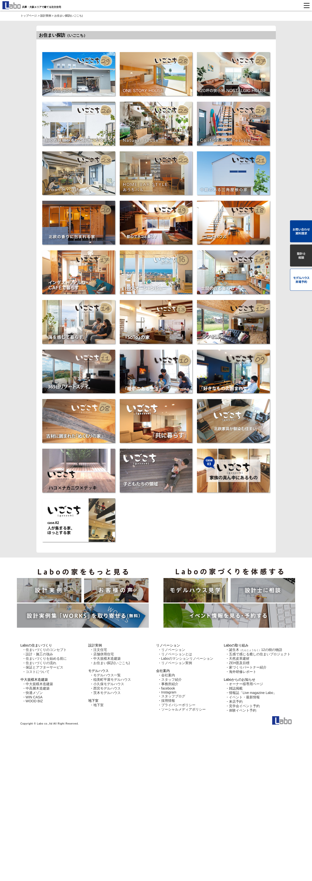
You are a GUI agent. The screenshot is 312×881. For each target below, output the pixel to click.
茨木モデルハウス (107, 693)
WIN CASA (34, 697)
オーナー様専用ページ (246, 684)
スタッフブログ (173, 696)
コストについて (38, 672)
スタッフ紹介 (171, 679)
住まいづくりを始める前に (46, 658)
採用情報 (168, 701)
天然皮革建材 (239, 658)
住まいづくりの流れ (41, 663)
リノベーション (173, 650)
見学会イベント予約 (244, 706)
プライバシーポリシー (178, 705)
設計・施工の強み (39, 654)
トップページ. (29, 15)
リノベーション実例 (176, 663)
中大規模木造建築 (39, 684)
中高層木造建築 (38, 688)
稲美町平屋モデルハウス (112, 679)
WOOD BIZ (34, 701)
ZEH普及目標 (239, 663)
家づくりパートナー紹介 (248, 667)
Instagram (168, 692)
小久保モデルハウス (108, 684)
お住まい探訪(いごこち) (111, 663)
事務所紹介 (169, 684)
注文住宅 (100, 650)
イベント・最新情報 (244, 697)
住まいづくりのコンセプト (46, 650)
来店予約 (236, 701)
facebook (168, 688)
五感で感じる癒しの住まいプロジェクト (259, 654)
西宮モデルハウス (107, 688)
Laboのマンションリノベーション (187, 658)
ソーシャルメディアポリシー (183, 709)
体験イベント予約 (242, 710)
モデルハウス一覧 (107, 675)
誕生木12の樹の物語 (255, 650)
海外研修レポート (242, 672)
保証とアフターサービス (44, 667)
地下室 (98, 705)
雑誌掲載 (236, 688)
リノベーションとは (176, 654)
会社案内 (168, 675)
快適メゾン (34, 693)
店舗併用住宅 (103, 654)
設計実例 (45, 15)
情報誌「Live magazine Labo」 (253, 693)
